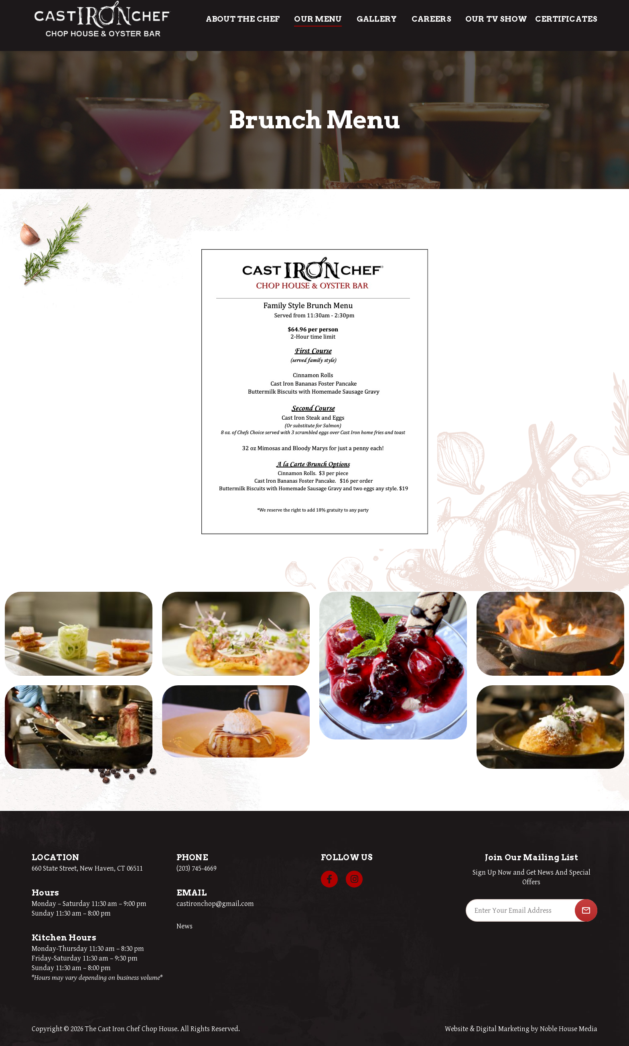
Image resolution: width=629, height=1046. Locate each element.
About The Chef (243, 19)
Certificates (566, 19)
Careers (431, 19)
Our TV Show (496, 19)
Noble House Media (568, 1029)
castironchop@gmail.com (215, 904)
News (185, 926)
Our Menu (318, 19)
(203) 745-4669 (197, 868)
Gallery (377, 19)
